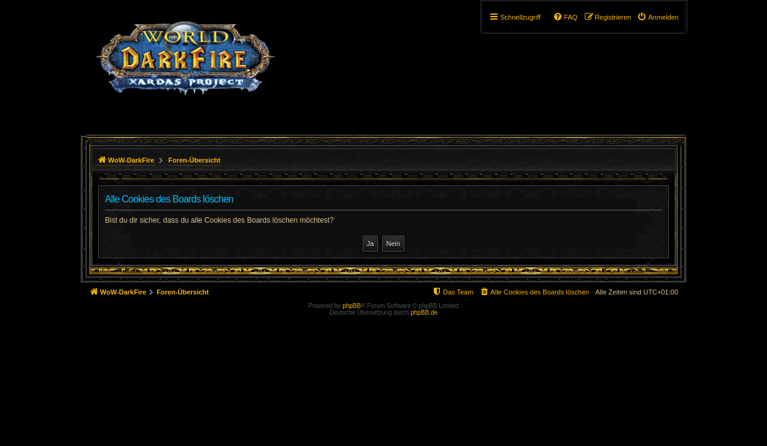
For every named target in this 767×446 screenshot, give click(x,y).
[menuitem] (658, 17)
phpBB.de (423, 312)
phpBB (351, 305)
